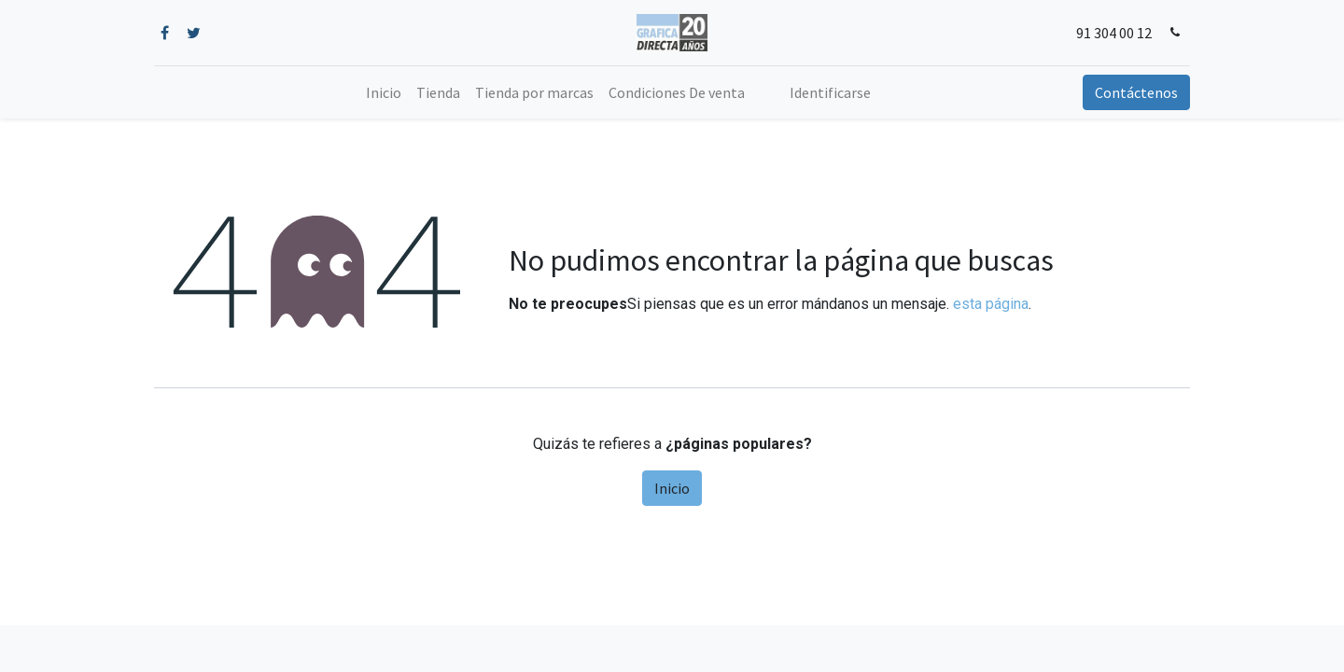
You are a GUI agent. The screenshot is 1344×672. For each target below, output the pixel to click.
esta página (991, 304)
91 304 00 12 (1114, 32)
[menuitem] (383, 92)
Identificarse (830, 92)
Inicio (672, 488)
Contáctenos (1136, 92)
